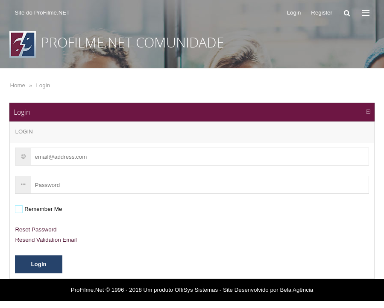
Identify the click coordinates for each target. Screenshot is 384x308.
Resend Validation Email (45, 240)
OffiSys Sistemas (196, 290)
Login (43, 85)
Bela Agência (296, 290)
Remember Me (42, 209)
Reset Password (35, 229)
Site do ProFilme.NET (42, 12)
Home (17, 85)
